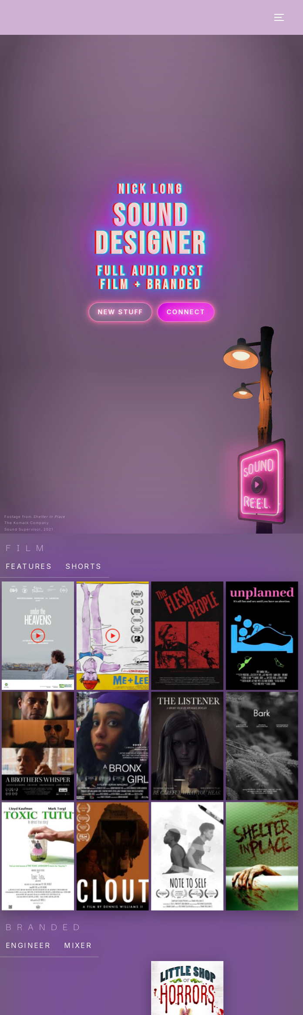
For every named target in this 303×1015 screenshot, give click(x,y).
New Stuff (120, 309)
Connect (186, 309)
